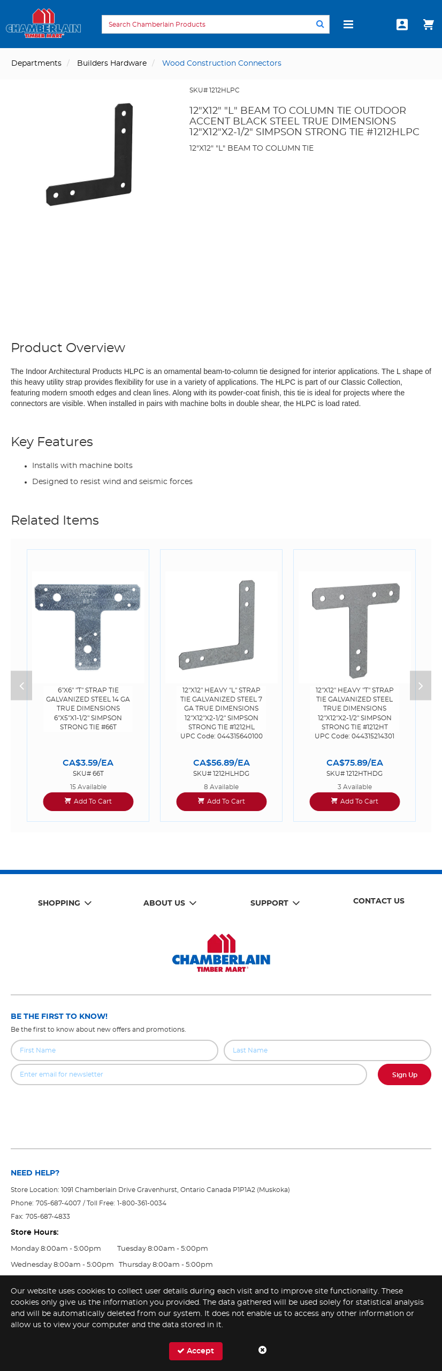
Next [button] (420, 685)
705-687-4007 (58, 1203)
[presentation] (221, 1108)
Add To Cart (93, 801)
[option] (88, 685)
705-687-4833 (48, 1216)
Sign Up (404, 1075)
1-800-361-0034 (141, 1203)
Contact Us (379, 901)
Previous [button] (21, 685)
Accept (195, 1351)
